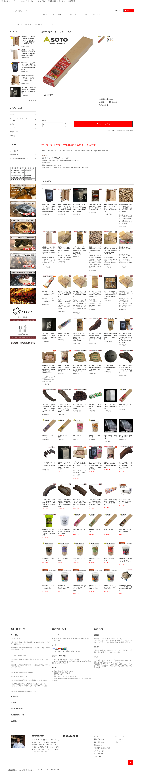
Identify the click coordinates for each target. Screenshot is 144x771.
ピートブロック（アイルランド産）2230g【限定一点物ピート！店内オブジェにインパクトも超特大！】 (125, 369)
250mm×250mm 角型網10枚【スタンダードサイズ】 (110, 437)
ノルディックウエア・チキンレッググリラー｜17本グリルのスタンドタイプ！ (48, 464)
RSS (95, 757)
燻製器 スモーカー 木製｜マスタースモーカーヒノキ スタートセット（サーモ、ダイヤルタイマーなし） (28, 78)
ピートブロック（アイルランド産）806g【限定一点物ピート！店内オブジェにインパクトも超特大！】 (79, 503)
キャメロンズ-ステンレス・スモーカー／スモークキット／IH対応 (125, 501)
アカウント (117, 10)
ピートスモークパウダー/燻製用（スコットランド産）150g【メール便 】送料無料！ (28, 90)
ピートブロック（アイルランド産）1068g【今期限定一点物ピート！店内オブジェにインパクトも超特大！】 (48, 503)
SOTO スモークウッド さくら (79, 530)
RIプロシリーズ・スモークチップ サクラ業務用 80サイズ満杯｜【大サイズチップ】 (79, 464)
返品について (111, 130)
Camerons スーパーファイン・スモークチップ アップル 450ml (64, 587)
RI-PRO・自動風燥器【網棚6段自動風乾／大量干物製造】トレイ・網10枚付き (110, 336)
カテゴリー (57, 14)
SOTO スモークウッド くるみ (64, 436)
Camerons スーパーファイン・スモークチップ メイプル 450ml (48, 587)
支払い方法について (100, 739)
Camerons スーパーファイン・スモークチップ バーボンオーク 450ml (125, 560)
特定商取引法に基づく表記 (125, 130)
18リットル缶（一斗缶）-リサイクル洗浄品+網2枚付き (110, 406)
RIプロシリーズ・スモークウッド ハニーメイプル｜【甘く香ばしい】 (48, 293)
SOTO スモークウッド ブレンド (110, 530)
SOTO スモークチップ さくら (79, 436)
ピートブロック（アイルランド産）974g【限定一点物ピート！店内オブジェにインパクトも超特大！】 (64, 408)
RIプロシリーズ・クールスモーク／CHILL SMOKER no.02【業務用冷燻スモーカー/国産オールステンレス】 (64, 465)
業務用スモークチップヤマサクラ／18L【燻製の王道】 (126, 248)
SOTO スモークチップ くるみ (79, 559)
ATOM (99, 757)
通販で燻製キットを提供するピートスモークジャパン (24, 770)
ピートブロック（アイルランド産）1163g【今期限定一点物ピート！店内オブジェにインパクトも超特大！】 (125, 465)
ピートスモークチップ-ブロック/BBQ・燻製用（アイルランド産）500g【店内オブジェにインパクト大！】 (95, 337)
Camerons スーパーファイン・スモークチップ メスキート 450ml (95, 587)
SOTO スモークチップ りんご (110, 559)
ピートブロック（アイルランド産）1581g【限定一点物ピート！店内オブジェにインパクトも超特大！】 (64, 503)
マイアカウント (119, 736)
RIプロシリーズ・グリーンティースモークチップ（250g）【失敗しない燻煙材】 (48, 532)
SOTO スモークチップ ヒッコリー (64, 559)
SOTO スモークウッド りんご (125, 405)
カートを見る (119, 739)
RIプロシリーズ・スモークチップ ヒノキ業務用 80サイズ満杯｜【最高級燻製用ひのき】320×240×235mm (48, 369)
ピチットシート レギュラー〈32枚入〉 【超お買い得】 (95, 406)
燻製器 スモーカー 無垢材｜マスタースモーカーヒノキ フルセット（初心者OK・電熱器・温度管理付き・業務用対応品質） (28, 40)
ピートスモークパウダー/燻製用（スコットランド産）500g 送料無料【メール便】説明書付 (95, 207)
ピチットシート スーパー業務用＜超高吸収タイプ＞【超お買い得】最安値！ (110, 502)
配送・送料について (100, 742)
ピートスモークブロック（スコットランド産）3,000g (79, 406)
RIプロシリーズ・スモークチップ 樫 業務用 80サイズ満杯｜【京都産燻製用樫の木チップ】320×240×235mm (110, 250)
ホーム (45, 14)
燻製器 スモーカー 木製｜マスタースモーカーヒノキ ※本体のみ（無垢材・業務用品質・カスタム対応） (28, 52)
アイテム (128, 10)
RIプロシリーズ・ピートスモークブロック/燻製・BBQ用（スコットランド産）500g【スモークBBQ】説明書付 (79, 250)
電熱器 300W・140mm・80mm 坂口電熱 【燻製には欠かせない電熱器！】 (125, 588)
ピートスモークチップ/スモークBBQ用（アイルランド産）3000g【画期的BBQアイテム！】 (95, 368)
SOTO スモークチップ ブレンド (95, 436)
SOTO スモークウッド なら (95, 530)
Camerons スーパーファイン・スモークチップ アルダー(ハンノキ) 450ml (79, 588)
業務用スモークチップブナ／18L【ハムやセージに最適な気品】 (126, 293)
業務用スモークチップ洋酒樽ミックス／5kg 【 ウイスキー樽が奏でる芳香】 (95, 249)
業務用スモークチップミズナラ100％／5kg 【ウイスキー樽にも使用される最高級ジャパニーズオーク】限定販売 (126, 208)
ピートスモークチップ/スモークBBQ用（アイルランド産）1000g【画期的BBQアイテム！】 (79, 368)
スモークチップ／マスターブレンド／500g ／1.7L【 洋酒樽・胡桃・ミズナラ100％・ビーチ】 (95, 294)
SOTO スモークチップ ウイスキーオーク (48, 559)
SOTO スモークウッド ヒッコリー (48, 436)
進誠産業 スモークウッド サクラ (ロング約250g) (64, 335)
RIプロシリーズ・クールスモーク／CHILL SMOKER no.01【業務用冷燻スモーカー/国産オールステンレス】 (79, 208)
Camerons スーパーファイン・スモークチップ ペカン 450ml (110, 587)
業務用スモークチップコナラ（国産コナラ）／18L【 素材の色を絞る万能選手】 (80, 294)
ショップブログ (98, 754)
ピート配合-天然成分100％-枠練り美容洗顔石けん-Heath (110, 367)
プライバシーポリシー (100, 751)
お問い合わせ (97, 14)
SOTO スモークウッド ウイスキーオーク (125, 530)
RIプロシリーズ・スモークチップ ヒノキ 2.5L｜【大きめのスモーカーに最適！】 (64, 368)
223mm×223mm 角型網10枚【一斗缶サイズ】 (125, 436)
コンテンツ (72, 14)
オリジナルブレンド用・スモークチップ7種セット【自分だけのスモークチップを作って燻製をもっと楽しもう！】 (110, 295)
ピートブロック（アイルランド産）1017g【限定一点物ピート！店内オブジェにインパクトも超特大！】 (48, 408)
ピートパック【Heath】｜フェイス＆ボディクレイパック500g (64, 531)
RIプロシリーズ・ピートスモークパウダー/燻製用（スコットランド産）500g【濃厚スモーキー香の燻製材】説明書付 (28, 66)
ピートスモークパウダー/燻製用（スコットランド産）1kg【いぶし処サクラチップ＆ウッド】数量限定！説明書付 (95, 465)
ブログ (85, 14)
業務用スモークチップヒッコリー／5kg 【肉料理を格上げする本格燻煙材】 (64, 249)
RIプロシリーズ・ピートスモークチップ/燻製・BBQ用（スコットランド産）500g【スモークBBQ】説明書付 (79, 337)
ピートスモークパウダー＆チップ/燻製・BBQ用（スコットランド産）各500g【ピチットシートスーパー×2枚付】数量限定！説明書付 (125, 338)
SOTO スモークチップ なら (95, 559)
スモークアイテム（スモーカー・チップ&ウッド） (29, 24)
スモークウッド (49, 24)
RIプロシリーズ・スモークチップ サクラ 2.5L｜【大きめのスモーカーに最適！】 (110, 464)
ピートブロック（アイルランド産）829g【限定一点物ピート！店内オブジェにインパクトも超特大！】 (95, 503)
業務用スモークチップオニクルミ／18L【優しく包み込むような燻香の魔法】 (64, 294)
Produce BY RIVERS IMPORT (50, 770)
